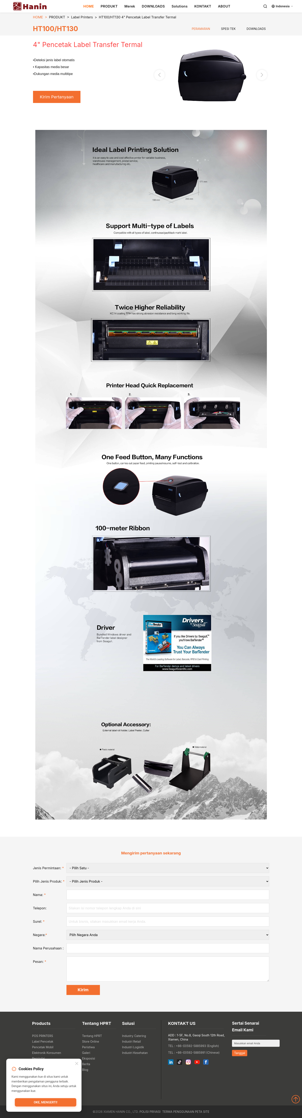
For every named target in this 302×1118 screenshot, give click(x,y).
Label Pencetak (43, 1041)
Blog (85, 1069)
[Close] (76, 1064)
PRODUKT (109, 6)
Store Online (90, 1041)
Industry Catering (134, 1036)
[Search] (265, 6)
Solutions (180, 6)
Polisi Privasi (150, 1111)
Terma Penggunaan (178, 1111)
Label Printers (82, 17)
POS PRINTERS (42, 1036)
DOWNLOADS (153, 6)
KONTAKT (202, 6)
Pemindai (38, 1058)
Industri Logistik (133, 1047)
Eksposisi (88, 1058)
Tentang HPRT (92, 1036)
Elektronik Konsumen (46, 1053)
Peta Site (202, 1111)
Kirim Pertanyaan (57, 96)
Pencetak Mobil (43, 1047)
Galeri (86, 1053)
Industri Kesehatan (135, 1053)
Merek (129, 6)
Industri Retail (131, 1041)
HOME (88, 6)
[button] (262, 75)
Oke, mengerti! (45, 1102)
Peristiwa (88, 1047)
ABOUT (224, 6)
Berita (86, 1064)
